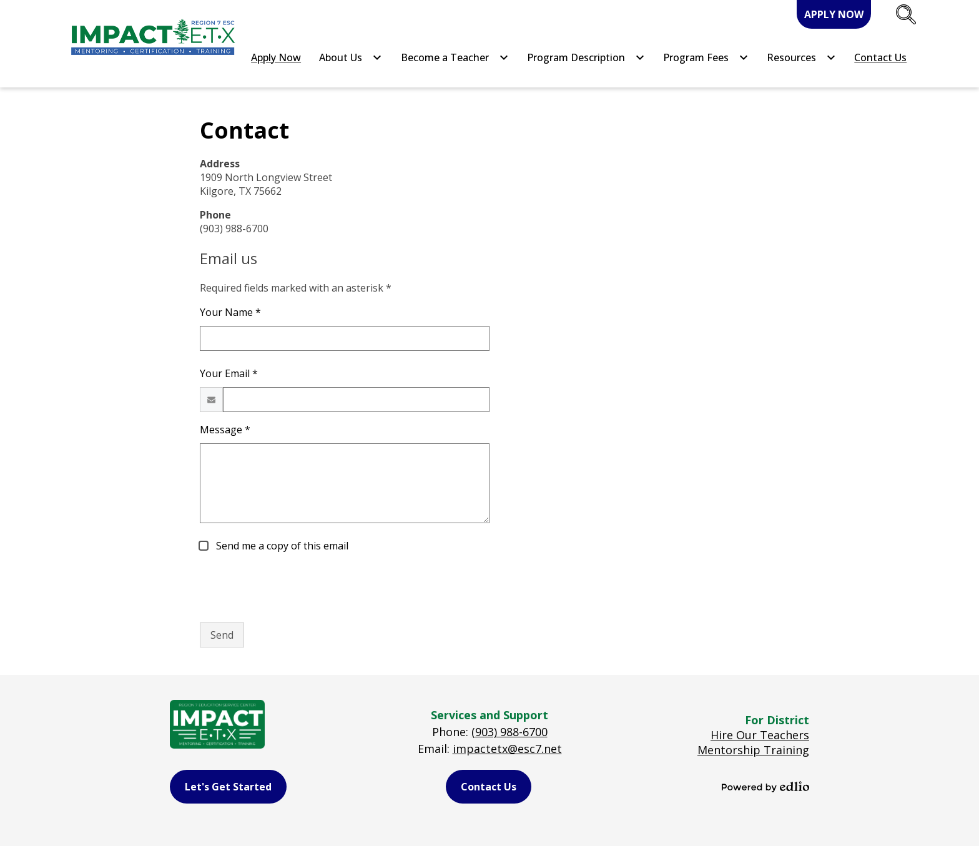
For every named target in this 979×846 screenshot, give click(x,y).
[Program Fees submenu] (706, 57)
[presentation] (295, 588)
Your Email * (229, 373)
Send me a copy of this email (281, 546)
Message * (225, 429)
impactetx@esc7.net (507, 748)
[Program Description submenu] (586, 57)
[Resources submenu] (801, 57)
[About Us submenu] (350, 57)
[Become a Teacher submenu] (455, 57)
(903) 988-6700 (509, 731)
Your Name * (230, 312)
